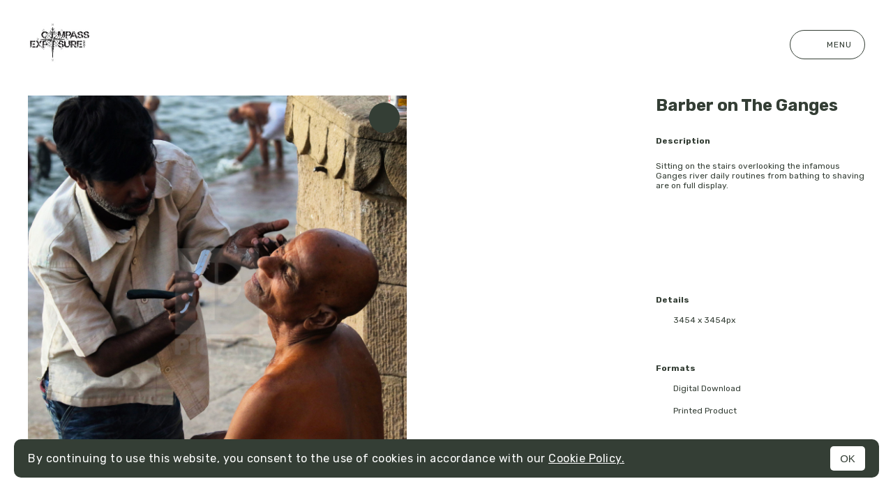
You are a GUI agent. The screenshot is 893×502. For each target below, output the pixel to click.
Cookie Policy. (586, 458)
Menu (827, 44)
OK (847, 458)
